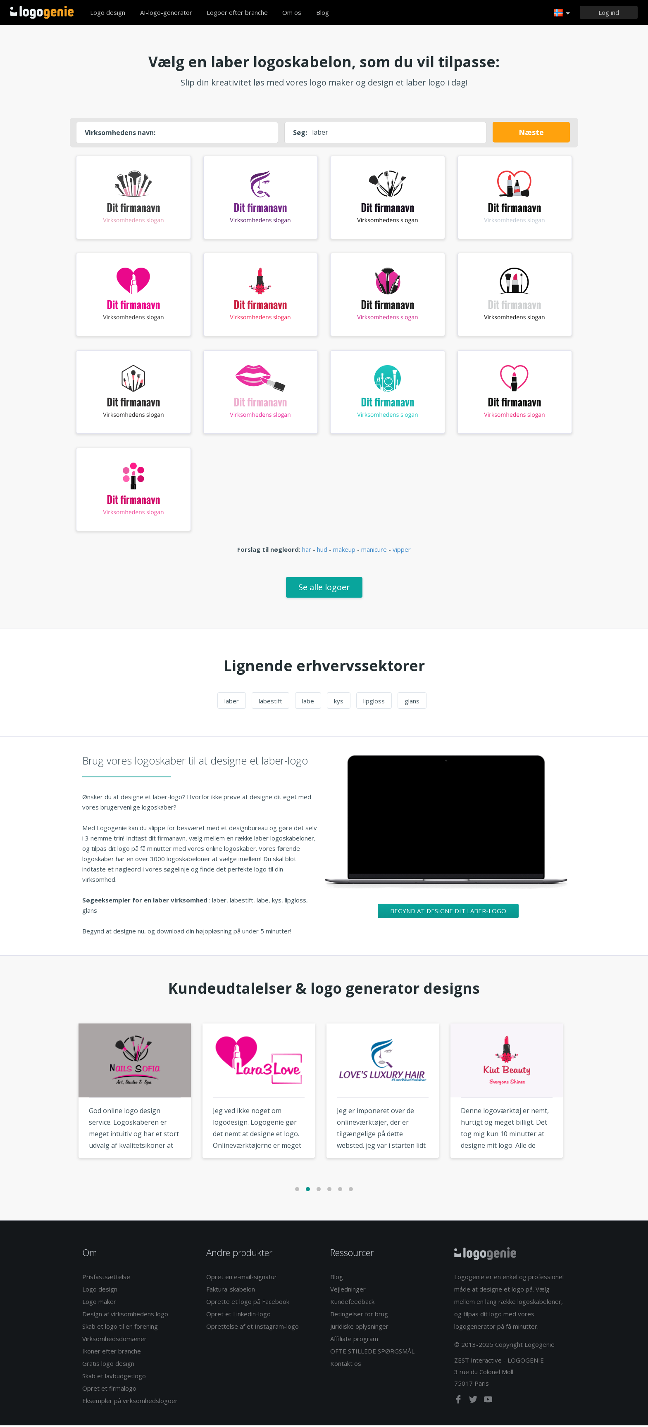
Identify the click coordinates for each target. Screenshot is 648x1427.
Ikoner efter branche (111, 1353)
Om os (291, 12)
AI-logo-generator (166, 12)
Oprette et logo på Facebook (247, 1303)
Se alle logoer (324, 588)
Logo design (107, 12)
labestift (270, 702)
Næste (531, 132)
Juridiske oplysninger (359, 1328)
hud (322, 551)
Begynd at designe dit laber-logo (448, 912)
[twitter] (474, 1403)
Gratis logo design (108, 1365)
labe (308, 702)
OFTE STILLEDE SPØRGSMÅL (372, 1353)
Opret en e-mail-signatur (241, 1278)
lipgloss (374, 702)
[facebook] (459, 1403)
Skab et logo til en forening (120, 1328)
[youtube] (488, 1403)
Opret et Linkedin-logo (238, 1315)
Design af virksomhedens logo (125, 1315)
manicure (374, 551)
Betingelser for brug (359, 1315)
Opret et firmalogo (109, 1390)
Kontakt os (345, 1365)
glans (412, 702)
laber (231, 702)
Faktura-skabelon (230, 1291)
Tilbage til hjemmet (42, 12)
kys (338, 702)
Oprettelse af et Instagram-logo (252, 1328)
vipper (402, 551)
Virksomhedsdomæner (114, 1340)
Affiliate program (354, 1340)
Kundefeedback (352, 1303)
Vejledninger (348, 1291)
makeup (344, 551)
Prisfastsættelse (106, 1278)
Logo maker (99, 1303)
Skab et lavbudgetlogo (114, 1377)
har (306, 551)
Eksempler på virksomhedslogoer (130, 1402)
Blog (322, 12)
